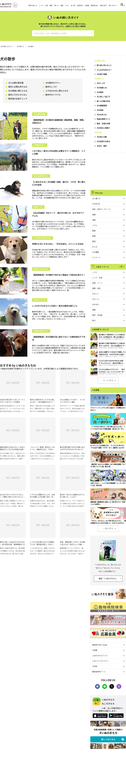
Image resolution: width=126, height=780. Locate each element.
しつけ (41, 5)
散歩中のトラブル (52, 94)
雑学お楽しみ (33, 5)
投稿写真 (80, 5)
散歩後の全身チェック (16, 98)
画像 (94, 236)
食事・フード (97, 283)
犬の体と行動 (102, 137)
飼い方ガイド (113, 5)
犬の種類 (95, 252)
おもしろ (95, 299)
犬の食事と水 (102, 87)
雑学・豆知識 (97, 315)
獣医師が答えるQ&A (99, 645)
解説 (94, 241)
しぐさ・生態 (97, 277)
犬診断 (94, 666)
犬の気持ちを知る (103, 141)
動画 (94, 230)
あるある (95, 304)
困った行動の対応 (103, 101)
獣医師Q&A (94, 5)
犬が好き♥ (96, 204)
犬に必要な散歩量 (15, 82)
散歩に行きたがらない (16, 94)
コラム (94, 225)
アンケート (96, 257)
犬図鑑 (87, 5)
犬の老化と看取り (103, 128)
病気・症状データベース (101, 209)
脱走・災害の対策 (103, 123)
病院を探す (103, 5)
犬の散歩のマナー (52, 82)
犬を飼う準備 (102, 74)
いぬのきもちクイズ (99, 655)
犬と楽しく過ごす (103, 96)
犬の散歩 (100, 92)
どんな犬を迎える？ (104, 70)
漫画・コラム (64, 5)
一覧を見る (108, 528)
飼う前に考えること (104, 65)
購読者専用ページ (99, 671)
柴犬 (94, 320)
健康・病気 (96, 288)
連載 (94, 214)
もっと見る (108, 380)
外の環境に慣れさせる (16, 90)
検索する (91, 33)
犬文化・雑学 (102, 146)
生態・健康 (48, 5)
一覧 (120, 266)
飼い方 (56, 5)
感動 (94, 309)
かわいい (95, 293)
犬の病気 (100, 110)
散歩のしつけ (50, 86)
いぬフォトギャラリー (100, 661)
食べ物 (73, 5)
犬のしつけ (101, 83)
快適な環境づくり (103, 119)
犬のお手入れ (102, 114)
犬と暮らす (96, 198)
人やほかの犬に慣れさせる (55, 90)
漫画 (94, 220)
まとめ (94, 246)
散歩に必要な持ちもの (16, 86)
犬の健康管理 (102, 105)
